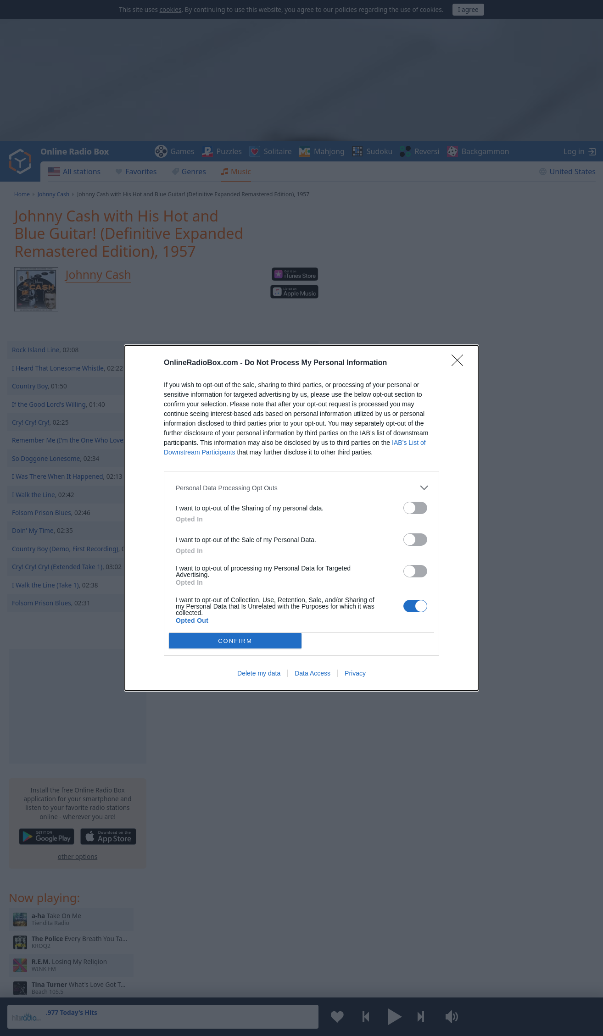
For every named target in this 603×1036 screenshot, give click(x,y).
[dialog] (301, 518)
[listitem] (301, 488)
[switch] (415, 508)
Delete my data (258, 673)
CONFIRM (235, 640)
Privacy (355, 673)
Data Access (312, 673)
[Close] (460, 363)
